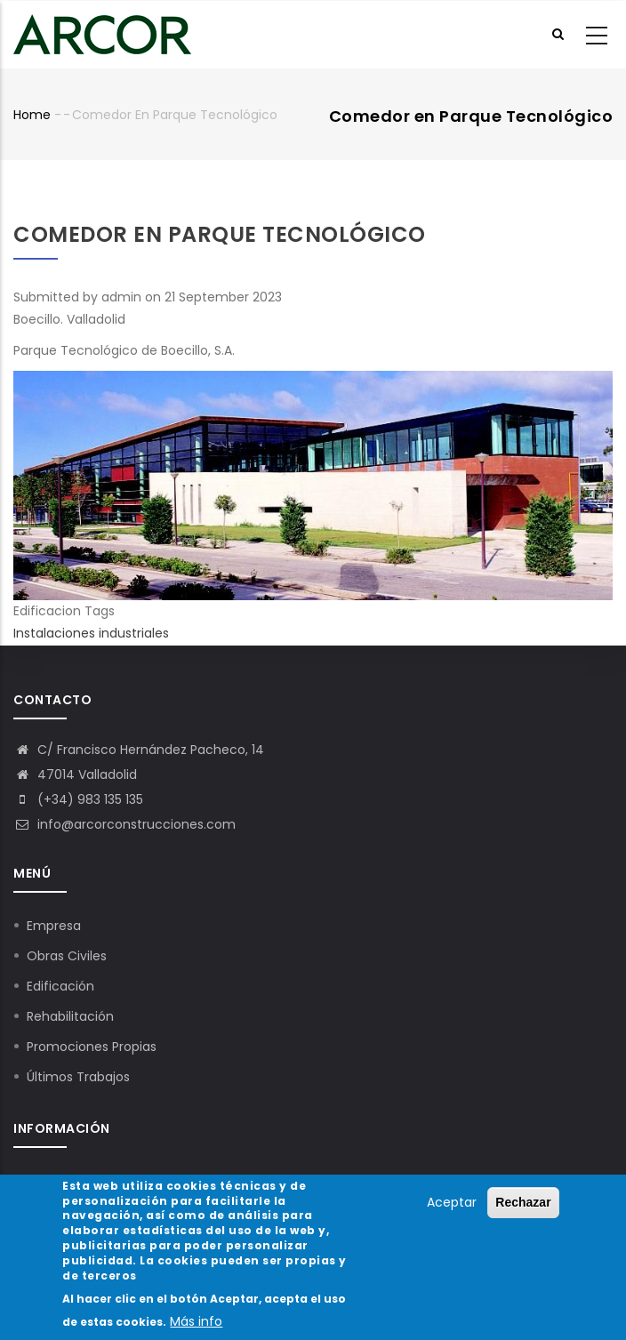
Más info (196, 1326)
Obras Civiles (67, 956)
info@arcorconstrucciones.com (124, 824)
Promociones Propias (91, 1046)
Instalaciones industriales (91, 633)
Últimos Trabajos (78, 1077)
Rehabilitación (70, 1016)
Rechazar (522, 1207)
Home (32, 115)
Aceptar (452, 1207)
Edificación (60, 986)
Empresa (54, 926)
